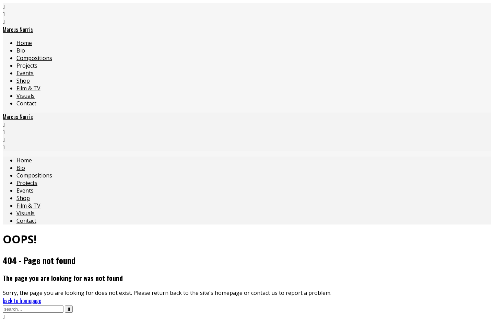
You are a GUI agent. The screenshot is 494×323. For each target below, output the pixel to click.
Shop (23, 80)
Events (25, 73)
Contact (26, 103)
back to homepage (22, 301)
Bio (20, 50)
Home (24, 43)
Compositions (34, 58)
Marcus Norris (18, 29)
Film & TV (28, 88)
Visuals (25, 96)
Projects (26, 65)
